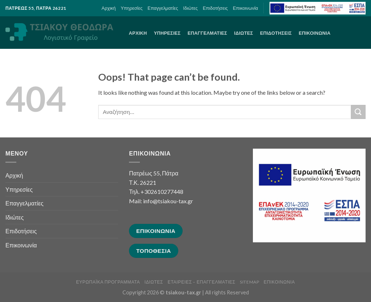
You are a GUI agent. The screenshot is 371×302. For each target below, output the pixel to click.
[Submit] (358, 112)
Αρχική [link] (108, 8)
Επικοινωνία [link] (245, 8)
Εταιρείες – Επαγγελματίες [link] (201, 282)
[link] (318, 8)
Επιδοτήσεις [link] (215, 8)
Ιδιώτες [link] (190, 8)
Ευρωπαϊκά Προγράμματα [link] (108, 282)
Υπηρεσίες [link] (131, 8)
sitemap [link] (249, 282)
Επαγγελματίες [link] (162, 8)
